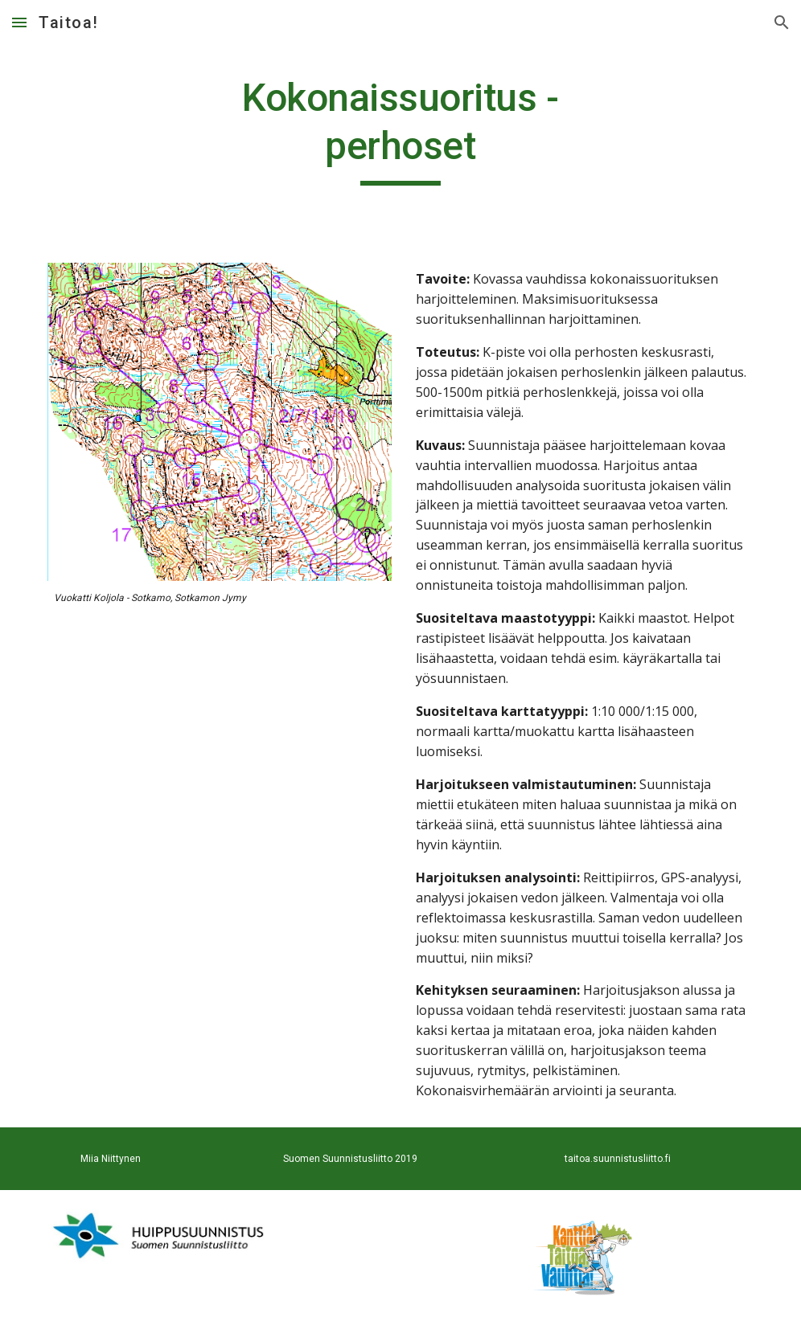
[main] (400, 129)
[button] (19, 22)
